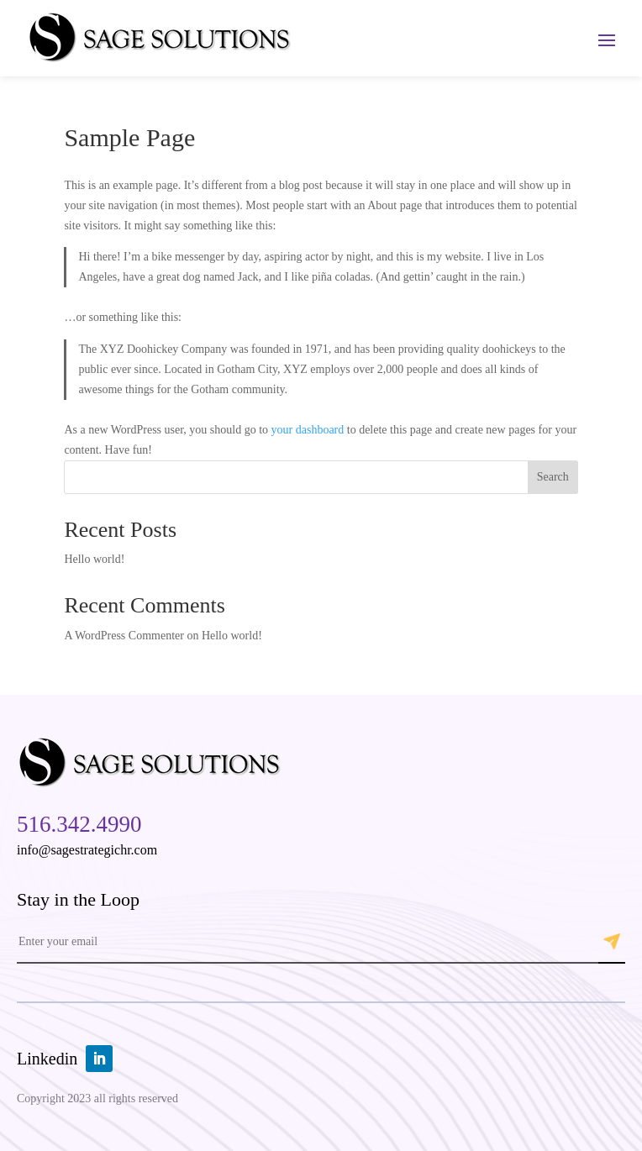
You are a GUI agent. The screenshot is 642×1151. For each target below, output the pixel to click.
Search (553, 476)
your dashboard (308, 429)
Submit (611, 941)
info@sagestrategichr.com (87, 850)
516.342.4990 (79, 824)
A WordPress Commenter (124, 635)
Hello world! (94, 559)
